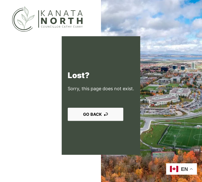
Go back (95, 114)
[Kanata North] (47, 19)
